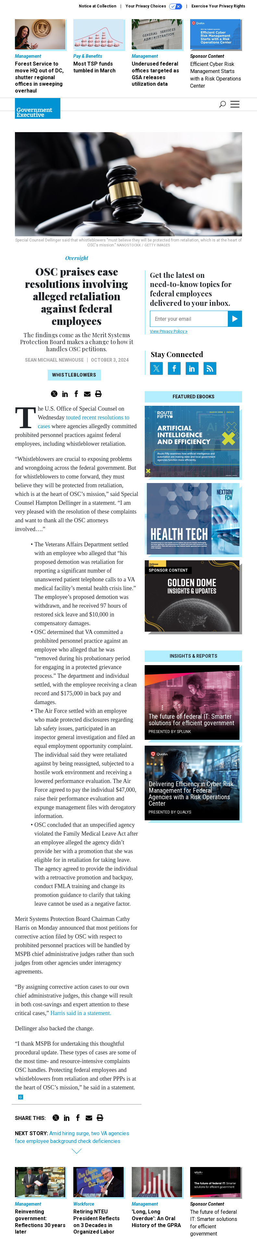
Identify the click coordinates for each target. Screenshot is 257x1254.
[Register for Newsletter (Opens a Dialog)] (235, 319)
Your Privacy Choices (154, 6)
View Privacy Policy (169, 331)
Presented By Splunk (170, 731)
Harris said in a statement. (80, 1013)
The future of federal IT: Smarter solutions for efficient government (191, 720)
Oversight (76, 258)
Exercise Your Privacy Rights (218, 6)
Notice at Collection (97, 6)
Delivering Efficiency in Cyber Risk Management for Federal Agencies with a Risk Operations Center (191, 793)
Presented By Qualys (170, 812)
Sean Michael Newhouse (54, 360)
